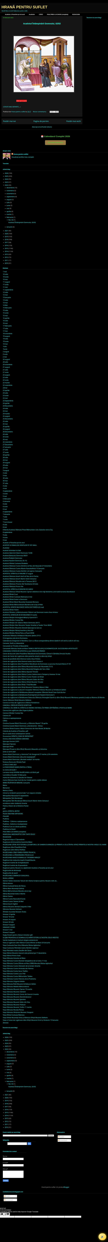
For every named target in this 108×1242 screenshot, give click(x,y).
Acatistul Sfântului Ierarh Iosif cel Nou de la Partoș (20, 576)
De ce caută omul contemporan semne (16, 734)
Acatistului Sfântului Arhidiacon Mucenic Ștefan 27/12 (22, 636)
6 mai (5, 509)
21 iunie (5, 372)
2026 (7, 173)
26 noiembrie (7, 442)
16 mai (5, 323)
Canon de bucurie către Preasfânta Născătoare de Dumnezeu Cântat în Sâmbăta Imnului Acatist (36, 654)
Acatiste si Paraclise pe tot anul (15, 14)
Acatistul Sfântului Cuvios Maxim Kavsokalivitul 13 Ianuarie (23, 568)
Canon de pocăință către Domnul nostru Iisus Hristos (21, 659)
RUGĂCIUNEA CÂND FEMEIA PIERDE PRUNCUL (19, 852)
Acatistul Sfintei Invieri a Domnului (15, 599)
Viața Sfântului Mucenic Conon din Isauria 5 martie (21, 994)
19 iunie (5, 341)
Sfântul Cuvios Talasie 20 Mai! (13, 901)
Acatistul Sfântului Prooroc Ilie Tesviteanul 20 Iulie (20, 584)
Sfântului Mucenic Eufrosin (12, 909)
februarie (10, 217)
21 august (6, 367)
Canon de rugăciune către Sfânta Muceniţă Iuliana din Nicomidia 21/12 (28, 666)
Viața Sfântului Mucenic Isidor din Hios (16, 1002)
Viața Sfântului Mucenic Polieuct (14, 1005)
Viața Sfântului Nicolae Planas (13, 1010)
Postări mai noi (9, 121)
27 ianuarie (7, 447)
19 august (6, 336)
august (9, 200)
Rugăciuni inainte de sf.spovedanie (15, 865)
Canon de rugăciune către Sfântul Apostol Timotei (20, 672)
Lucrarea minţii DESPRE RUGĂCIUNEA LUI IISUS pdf (21, 772)
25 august (6, 416)
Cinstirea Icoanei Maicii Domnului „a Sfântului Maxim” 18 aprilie (25, 723)
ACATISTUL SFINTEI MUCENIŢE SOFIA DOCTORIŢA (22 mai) (23, 607)
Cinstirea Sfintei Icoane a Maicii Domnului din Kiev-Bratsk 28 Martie (26, 728)
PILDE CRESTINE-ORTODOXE (13, 814)
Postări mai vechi (73, 121)
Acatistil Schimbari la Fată (12, 550)
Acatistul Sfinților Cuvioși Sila (13, 620)
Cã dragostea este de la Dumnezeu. (15, 638)
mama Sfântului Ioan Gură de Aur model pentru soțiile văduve (25, 780)
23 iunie (5, 395)
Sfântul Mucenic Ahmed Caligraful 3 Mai (17, 907)
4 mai (5, 488)
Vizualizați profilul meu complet (22, 157)
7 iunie (5, 519)
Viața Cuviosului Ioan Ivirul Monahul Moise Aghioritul (21, 945)
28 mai (5, 460)
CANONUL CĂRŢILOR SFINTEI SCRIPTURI (17, 705)
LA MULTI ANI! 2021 (10, 765)
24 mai (5, 411)
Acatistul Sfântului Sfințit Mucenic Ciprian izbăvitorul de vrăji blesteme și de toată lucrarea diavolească (39, 592)
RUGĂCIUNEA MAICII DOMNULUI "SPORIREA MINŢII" (21, 857)
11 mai (5, 287)
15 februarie (7, 308)
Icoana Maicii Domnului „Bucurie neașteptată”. (19, 757)
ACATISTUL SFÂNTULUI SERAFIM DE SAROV (18, 589)
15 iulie (5, 310)
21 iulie (5, 370)
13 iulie (5, 300)
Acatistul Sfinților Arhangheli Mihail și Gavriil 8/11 (20, 617)
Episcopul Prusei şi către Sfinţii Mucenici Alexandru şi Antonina (25, 749)
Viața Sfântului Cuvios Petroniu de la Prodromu (19, 979)
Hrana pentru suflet (20, 154)
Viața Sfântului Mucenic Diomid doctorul (17, 997)
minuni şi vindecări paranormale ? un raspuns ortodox (22, 793)
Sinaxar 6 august (9, 932)
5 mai (5, 496)
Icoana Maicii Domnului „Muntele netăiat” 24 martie (21, 759)
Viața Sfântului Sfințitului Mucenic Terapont (18, 1012)
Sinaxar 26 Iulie (8, 922)
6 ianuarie (6, 501)
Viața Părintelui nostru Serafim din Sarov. (17, 950)
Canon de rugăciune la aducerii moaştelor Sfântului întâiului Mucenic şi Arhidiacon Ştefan (34, 690)
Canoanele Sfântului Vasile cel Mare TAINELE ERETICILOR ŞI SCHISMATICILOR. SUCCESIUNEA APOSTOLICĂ (40, 648)
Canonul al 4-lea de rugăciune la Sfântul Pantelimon (21, 703)
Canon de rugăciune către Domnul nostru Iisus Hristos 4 (23, 661)
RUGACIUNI (76, 14)
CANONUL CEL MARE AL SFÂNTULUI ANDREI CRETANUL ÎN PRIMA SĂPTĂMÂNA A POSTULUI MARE (37, 708)
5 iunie (5, 494)
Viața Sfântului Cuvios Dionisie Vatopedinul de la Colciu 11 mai (25, 961)
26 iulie (5, 434)
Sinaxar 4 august (9, 925)
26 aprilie (6, 426)
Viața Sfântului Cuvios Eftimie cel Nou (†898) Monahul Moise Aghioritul (28, 963)
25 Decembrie (8, 419)
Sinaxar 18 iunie (8, 917)
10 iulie (5, 274)
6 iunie (5, 507)
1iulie (5, 346)
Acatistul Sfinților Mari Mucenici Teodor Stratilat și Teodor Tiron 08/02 (27, 625)
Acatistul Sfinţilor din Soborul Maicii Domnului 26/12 (21, 623)
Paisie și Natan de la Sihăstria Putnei (15, 806)
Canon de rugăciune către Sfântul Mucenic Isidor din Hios (23, 679)
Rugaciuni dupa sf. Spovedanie (14, 839)
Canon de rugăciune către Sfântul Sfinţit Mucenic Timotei (23, 682)
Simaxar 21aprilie (9, 914)
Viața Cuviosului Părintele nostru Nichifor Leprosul (20, 948)
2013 (7, 254)
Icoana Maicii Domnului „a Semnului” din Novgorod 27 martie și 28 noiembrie (30, 754)
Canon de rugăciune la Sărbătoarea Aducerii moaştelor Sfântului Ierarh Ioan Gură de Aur (34, 692)
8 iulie (5, 525)
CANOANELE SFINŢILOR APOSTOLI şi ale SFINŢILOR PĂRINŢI (24, 651)
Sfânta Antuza (8, 883)
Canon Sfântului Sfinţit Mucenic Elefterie (17, 700)
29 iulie (5, 465)
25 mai (5, 424)
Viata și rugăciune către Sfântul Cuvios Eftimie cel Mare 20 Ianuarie (26, 943)
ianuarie (10, 227)
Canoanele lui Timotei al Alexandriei (15, 646)
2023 (7, 182)
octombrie (10, 194)
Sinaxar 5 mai (7, 930)
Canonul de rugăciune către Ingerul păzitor (18, 710)
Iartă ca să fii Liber (9, 752)
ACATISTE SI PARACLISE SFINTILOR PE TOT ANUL (20, 545)
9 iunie (5, 537)
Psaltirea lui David (9, 829)
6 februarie (7, 499)
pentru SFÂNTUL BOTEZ (11, 811)
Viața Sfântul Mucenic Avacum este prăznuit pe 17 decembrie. (24, 953)
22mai (5, 388)
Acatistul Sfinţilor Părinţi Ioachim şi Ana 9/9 (18, 630)
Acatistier (32, 14)
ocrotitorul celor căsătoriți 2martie (15, 803)
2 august (6, 352)
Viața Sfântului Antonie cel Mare (14, 958)
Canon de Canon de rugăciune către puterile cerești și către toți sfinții (27, 656)
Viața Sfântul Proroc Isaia (11, 956)
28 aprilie (6, 455)
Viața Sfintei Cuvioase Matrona (13, 1015)
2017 (7, 242)
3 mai (5, 475)
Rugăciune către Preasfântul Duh (14, 847)
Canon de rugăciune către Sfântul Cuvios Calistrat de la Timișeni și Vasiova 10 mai (31, 674)
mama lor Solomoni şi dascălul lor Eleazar (17, 777)
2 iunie (5, 354)
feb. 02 (11, 220)
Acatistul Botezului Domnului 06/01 (15, 555)
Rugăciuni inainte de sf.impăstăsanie (16, 863)
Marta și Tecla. (8, 790)
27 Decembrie (8, 445)
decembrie (10, 188)
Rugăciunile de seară (10, 873)
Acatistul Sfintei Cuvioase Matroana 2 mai (17, 597)
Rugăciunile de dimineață (12, 870)
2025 (7, 176)
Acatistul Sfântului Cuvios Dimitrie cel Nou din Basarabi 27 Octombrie (27, 566)
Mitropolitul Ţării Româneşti (12, 798)
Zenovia (5, 1023)
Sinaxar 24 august (9, 919)
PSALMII (6, 816)
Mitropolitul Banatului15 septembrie (16, 796)
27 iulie (5, 450)
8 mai (5, 527)
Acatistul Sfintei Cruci (10, 594)
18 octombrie (7, 334)
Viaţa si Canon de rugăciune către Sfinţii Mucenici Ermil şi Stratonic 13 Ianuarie (30, 1020)
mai (8, 208)
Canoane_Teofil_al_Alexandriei (13, 643)
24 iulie (5, 408)
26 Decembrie (8, 432)
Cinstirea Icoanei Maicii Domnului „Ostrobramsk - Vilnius (23, 726)
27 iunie (5, 452)
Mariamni (6, 788)
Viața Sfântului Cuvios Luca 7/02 (14, 974)
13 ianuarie (7, 297)
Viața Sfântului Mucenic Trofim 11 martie (17, 1007)
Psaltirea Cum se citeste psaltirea (14, 827)
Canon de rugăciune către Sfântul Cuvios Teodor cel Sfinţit (23, 677)
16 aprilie (6, 318)
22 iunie (5, 380)
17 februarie (7, 326)
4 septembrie (7, 491)
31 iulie (5, 483)
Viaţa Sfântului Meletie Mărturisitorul (16, 986)
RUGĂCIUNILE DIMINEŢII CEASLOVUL (16, 876)
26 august (6, 429)
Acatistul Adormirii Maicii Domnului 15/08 (17, 553)
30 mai (5, 481)
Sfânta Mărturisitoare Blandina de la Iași (17, 891)
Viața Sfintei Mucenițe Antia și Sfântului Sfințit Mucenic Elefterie (25, 1018)
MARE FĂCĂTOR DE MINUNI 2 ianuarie (16, 783)
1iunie (5, 349)
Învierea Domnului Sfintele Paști (14, 762)
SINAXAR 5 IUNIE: (9, 927)
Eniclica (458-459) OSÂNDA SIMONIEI (16, 739)
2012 (7, 257)
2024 (7, 179)
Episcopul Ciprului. (9, 744)
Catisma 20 (7, 716)
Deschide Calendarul (55, 142)
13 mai (5, 303)
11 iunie (5, 284)
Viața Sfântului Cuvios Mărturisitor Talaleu (17, 976)
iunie (8, 205)
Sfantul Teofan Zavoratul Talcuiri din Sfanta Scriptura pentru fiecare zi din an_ (30, 881)
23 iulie (5, 393)
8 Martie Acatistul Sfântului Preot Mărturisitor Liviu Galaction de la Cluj (28, 530)
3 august (6, 470)
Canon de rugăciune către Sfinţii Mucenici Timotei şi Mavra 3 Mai (25, 687)
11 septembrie (8, 290)
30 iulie (5, 478)
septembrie (11, 197)
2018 (7, 239)
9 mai (5, 540)
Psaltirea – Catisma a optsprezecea (15, 821)
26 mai (5, 439)
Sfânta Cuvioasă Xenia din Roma (14, 886)
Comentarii (62, 1140)
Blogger (66, 1187)
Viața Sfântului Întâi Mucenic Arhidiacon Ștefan (19, 984)
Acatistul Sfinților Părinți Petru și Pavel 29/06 (18, 633)
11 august (6, 282)
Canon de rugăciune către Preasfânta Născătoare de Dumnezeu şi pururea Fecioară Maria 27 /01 (37, 664)
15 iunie (5, 313)
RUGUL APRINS (8, 878)
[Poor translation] (7, 1214)
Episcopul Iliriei (8, 747)
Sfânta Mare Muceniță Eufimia (13, 888)
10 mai (5, 279)
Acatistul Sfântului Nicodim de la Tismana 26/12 (19, 581)
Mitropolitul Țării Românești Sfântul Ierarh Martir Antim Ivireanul (26, 801)
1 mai (5, 272)
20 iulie (5, 362)
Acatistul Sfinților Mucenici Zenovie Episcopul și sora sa (22, 628)
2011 (7, 260)
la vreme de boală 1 (10, 770)
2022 (7, 185)
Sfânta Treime (8, 896)
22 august (6, 375)
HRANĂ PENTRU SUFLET (24, 7)
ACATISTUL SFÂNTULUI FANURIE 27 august (18, 574)
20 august (6, 359)
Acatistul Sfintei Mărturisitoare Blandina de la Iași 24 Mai (23, 605)
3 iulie (5, 473)
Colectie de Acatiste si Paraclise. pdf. (15, 731)
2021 (7, 231)
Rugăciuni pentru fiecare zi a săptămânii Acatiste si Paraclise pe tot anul (28, 868)
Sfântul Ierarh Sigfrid (10, 904)
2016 (7, 245)
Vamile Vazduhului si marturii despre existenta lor (20, 940)
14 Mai (5, 305)
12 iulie (5, 292)
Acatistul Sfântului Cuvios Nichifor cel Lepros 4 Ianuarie (22, 571)
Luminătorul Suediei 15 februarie (14, 775)
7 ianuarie (6, 514)
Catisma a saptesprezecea (12, 718)
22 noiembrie (7, 385)
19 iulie (5, 339)
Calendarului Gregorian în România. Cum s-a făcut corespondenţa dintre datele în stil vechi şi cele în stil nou (41, 641)
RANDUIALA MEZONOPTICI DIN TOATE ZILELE (19, 834)
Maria (5, 785)
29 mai (5, 468)
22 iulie (5, 377)
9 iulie (5, 535)
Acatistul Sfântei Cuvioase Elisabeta (15, 563)
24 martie (6, 414)
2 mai (5, 357)
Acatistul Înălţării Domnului (12, 558)
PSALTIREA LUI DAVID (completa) (57, 14)
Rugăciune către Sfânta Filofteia (14, 850)
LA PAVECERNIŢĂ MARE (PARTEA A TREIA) (17, 767)
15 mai (5, 316)
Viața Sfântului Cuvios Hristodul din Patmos (18, 968)
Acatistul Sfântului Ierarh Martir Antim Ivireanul (19, 579)
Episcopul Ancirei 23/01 (11, 741)
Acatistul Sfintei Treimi (10, 610)
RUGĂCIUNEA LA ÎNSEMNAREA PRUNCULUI (18, 855)
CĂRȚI (41, 14)
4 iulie (5, 486)
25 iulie (5, 421)
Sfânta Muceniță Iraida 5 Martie (14, 894)
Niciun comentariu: (40, 112)
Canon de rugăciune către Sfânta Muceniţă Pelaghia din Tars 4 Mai (26, 669)
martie (9, 214)
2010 (7, 263)
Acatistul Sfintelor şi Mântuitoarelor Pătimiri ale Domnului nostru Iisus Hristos (30, 612)
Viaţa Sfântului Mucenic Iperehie (14, 999)
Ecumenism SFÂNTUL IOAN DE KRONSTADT (18, 736)
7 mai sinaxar (7, 522)
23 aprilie (6, 390)
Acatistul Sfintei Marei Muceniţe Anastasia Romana (21, 602)
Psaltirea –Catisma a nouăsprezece (15, 824)
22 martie (6, 383)
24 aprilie (6, 403)
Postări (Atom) (47, 127)
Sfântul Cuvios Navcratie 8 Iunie (14, 899)
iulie (8, 202)
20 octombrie (7, 364)
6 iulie (5, 504)
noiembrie (10, 191)
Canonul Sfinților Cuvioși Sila (13, 713)
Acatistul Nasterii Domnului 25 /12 (15, 561)
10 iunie (5, 277)
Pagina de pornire (41, 121)
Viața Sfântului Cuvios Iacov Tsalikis (15, 971)
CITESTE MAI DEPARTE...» (12, 107)
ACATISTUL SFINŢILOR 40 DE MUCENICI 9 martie (20, 615)
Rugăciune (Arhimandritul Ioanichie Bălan (17, 842)
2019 (7, 237)
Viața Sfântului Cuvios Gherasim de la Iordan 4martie (21, 966)
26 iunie (5, 437)
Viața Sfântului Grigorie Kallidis (14, 981)
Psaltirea (6, 819)
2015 (7, 248)
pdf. (4, 808)
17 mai (5, 331)
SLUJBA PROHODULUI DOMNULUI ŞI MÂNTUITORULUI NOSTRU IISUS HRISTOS (31, 938)
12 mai (5, 295)
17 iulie (5, 328)
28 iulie (5, 457)
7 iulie (5, 517)
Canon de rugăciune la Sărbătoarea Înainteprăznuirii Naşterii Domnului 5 (28, 695)
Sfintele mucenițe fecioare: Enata (14, 912)
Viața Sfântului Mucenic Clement (14, 992)
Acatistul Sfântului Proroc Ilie (13, 586)
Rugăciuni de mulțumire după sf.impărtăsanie (19, 860)
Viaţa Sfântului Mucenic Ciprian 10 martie (17, 989)
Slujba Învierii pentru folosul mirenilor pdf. (18, 935)
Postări (61, 1137)
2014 (7, 251)
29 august (6, 463)
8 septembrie (7, 532)
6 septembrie (7, 512)
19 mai (5, 344)
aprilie (9, 211)
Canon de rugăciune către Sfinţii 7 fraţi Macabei (19, 685)
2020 (7, 234)
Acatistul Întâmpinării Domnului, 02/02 (42, 23)
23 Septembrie (8, 401)
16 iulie (5, 321)
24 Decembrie (8, 406)
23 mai (5, 398)
